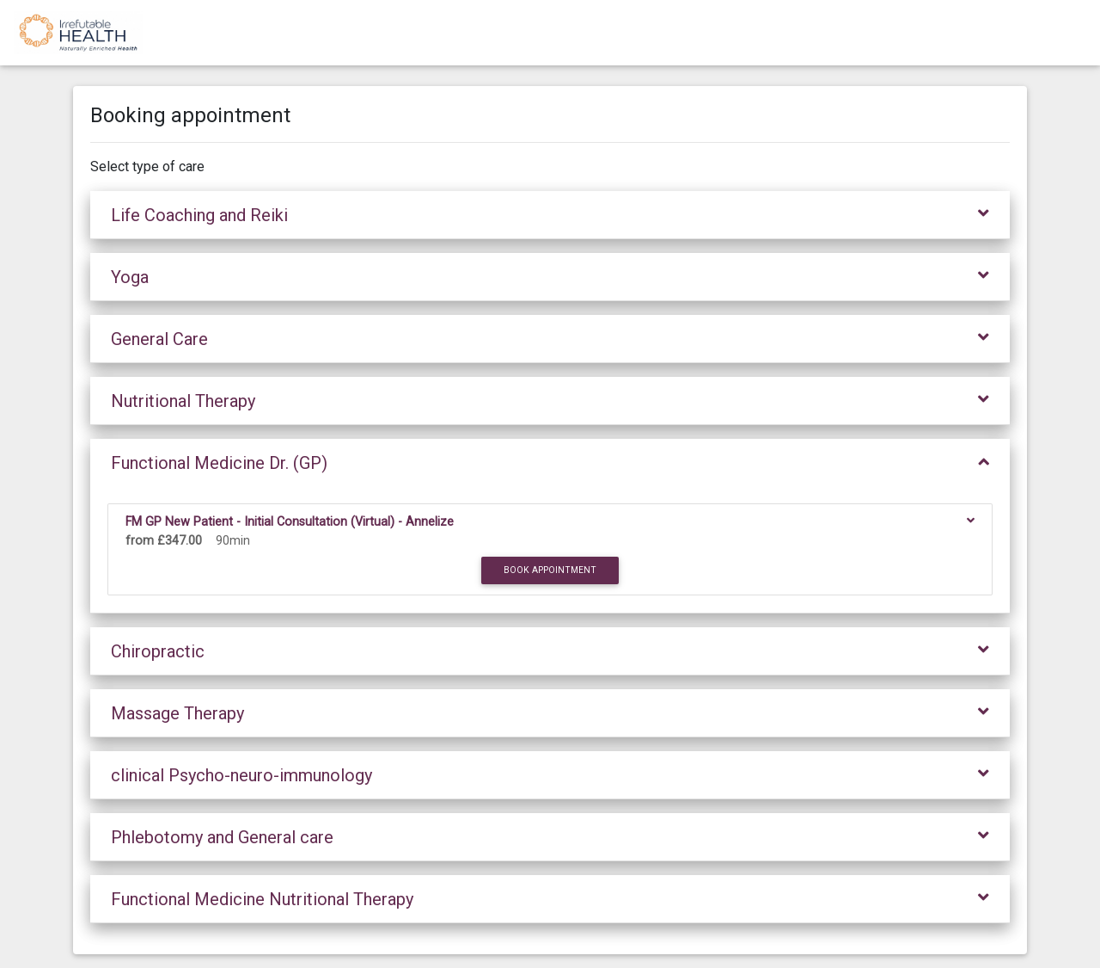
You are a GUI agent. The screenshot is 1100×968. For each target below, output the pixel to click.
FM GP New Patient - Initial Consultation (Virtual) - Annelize (293, 522)
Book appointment (550, 570)
